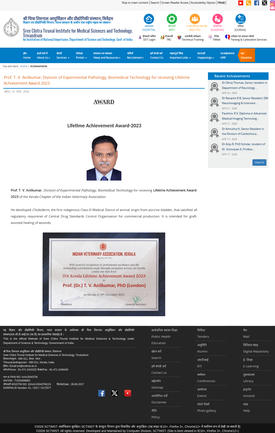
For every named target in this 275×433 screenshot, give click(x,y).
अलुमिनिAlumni (202, 348)
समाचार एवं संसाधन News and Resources (107, 55)
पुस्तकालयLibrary (249, 377)
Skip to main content (135, 3)
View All (259, 162)
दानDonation (246, 55)
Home (24, 66)
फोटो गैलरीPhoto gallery (206, 407)
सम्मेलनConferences (206, 377)
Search (155, 3)
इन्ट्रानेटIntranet (249, 392)
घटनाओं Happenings (205, 55)
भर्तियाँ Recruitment (135, 55)
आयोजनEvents (202, 392)
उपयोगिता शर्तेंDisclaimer (159, 399)
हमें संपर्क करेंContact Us (156, 55)
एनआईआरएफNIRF (227, 55)
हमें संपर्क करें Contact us (159, 369)
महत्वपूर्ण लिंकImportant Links (180, 55)
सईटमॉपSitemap (157, 384)
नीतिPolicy (155, 414)
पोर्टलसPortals (81, 55)
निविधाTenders (203, 333)
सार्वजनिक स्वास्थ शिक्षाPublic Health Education (164, 336)
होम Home (27, 55)
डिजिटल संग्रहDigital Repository (256, 348)
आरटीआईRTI (202, 363)
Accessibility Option (203, 3)
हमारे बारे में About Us (43, 55)
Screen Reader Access (175, 3)
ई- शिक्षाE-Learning (251, 363)
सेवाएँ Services (63, 55)
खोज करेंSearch (156, 354)
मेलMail (246, 333)
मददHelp (246, 407)
